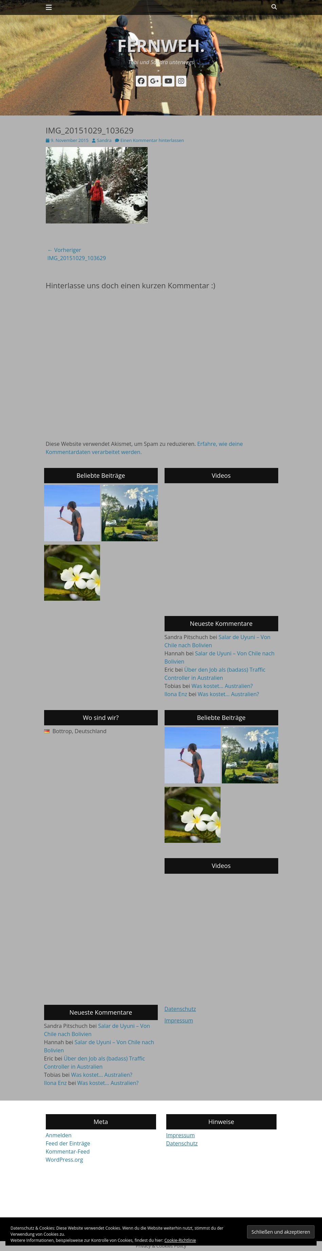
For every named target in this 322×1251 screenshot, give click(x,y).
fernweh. (161, 45)
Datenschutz (180, 1009)
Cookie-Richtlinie (180, 1240)
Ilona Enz (176, 694)
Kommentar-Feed (68, 1151)
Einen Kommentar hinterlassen (152, 140)
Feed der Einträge (68, 1143)
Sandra (104, 140)
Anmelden (59, 1135)
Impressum (179, 1020)
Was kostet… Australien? (222, 686)
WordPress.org (64, 1159)
